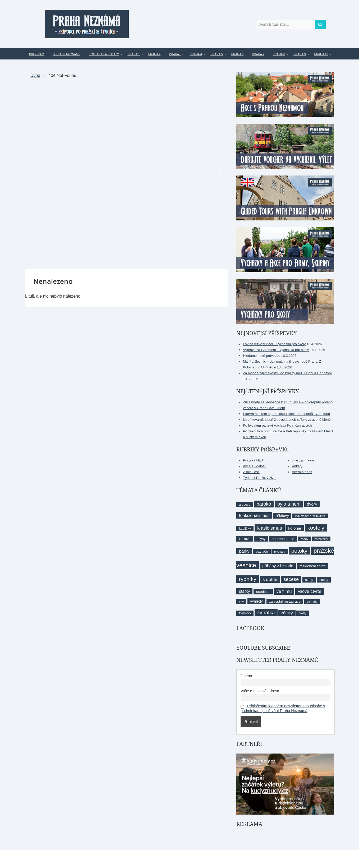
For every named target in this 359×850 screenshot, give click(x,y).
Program (36, 54)
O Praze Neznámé (66, 54)
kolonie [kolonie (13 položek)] (294, 528)
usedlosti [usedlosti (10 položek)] (263, 592)
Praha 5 (216, 54)
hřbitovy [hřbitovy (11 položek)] (282, 516)
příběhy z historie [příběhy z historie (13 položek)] (277, 565)
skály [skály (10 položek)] (309, 580)
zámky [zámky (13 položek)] (287, 613)
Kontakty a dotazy (104, 54)
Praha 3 (175, 54)
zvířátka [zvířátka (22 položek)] (266, 612)
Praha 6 (237, 54)
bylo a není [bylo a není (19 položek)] (289, 504)
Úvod (35, 75)
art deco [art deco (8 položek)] (244, 504)
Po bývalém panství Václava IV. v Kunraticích (277, 425)
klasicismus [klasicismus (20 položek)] (269, 528)
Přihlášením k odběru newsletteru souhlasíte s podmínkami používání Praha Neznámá (283, 708)
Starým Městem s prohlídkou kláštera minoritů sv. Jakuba (286, 414)
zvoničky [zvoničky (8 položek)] (245, 613)
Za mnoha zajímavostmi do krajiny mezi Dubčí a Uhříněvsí (287, 373)
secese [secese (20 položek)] (291, 579)
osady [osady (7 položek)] (304, 539)
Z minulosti (251, 472)
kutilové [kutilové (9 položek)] (244, 539)
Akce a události (254, 466)
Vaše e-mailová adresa (260, 691)
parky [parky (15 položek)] (244, 551)
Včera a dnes (302, 472)
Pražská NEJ (253, 460)
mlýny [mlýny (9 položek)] (261, 539)
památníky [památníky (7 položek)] (321, 539)
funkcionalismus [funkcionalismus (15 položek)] (254, 515)
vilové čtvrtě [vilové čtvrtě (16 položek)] (309, 591)
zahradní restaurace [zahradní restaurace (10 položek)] (285, 601)
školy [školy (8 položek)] (302, 613)
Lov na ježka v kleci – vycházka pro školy (274, 344)
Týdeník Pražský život (259, 478)
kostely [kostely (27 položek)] (315, 528)
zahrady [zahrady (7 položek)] (312, 601)
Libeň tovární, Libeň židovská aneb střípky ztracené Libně (287, 420)
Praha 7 (258, 54)
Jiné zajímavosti (304, 460)
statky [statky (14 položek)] (244, 591)
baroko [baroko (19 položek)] (263, 504)
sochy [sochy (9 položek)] (323, 580)
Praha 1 (133, 54)
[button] (33, 174)
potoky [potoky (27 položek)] (299, 551)
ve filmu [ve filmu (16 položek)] (284, 591)
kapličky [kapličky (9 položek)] (245, 528)
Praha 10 (321, 54)
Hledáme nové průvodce (261, 356)
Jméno (246, 676)
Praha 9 (299, 54)
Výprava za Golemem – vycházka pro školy (276, 350)
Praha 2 (154, 54)
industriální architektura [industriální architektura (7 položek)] (310, 516)
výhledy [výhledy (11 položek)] (256, 601)
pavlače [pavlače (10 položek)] (262, 551)
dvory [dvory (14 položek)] (312, 504)
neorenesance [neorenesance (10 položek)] (283, 539)
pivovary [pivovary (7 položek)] (279, 551)
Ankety (297, 466)
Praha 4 (196, 54)
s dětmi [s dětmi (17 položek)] (270, 579)
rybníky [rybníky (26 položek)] (247, 579)
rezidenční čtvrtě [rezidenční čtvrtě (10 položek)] (313, 566)
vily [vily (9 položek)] (241, 601)
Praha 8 (279, 54)
